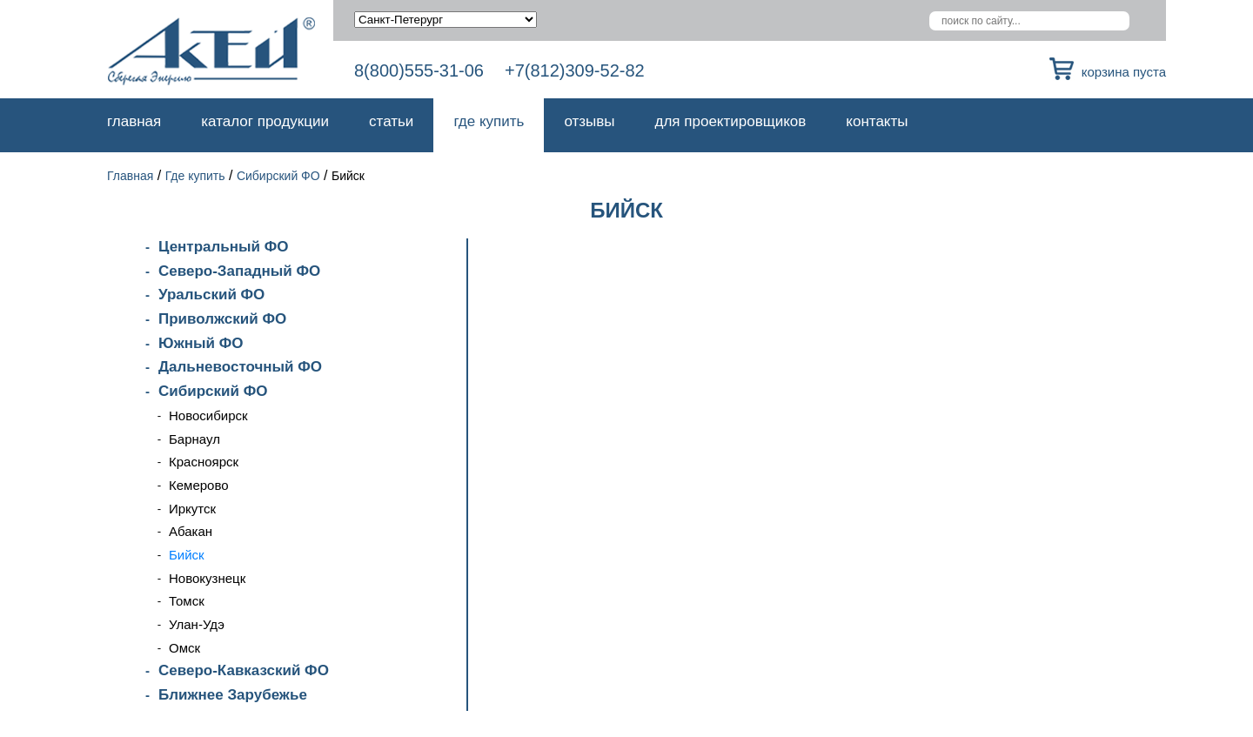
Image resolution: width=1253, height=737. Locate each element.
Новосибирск (208, 415)
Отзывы (589, 121)
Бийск (186, 554)
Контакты (877, 121)
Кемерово (199, 485)
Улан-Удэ (196, 624)
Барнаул (194, 439)
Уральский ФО (211, 294)
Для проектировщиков (731, 121)
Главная (134, 121)
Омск (184, 647)
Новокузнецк (207, 578)
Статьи (391, 121)
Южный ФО (200, 343)
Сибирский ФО (278, 176)
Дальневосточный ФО (240, 366)
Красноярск (203, 461)
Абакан (190, 531)
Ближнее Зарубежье (232, 695)
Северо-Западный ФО (239, 271)
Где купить (488, 121)
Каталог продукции (265, 121)
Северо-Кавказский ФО (243, 670)
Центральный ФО (223, 246)
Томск (186, 600)
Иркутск (192, 508)
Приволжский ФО (222, 319)
